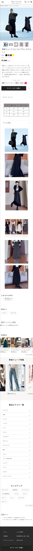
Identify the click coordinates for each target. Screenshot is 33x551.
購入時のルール (9, 298)
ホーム (5, 532)
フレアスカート (16, 5)
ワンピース (5, 410)
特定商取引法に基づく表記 (23, 536)
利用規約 (6, 536)
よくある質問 (20, 532)
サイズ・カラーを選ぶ (13, 88)
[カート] (31, 2)
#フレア (4, 312)
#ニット (12, 497)
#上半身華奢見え (6, 493)
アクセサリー (6, 436)
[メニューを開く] (2, 2)
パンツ (4, 427)
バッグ (4, 467)
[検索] (25, 2)
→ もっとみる (29, 354)
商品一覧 (6, 5)
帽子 (4, 449)
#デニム (25, 493)
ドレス (4, 454)
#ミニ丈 (16, 493)
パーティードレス (7, 476)
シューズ (5, 463)
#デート (4, 497)
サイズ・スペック (8, 97)
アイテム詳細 (6, 122)
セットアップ (6, 445)
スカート (11, 5)
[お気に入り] (28, 2)
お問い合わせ (20, 540)
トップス (5, 423)
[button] (2, 23)
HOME (2, 5)
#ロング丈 (13, 312)
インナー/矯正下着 (7, 458)
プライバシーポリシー (9, 540)
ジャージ (5, 419)
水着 (4, 414)
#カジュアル (5, 490)
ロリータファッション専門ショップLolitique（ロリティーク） (18, 519)
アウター (5, 471)
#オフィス (4, 501)
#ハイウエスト (25, 490)
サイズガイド (8, 300)
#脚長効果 (15, 490)
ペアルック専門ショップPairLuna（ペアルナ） (15, 517)
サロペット (5, 441)
